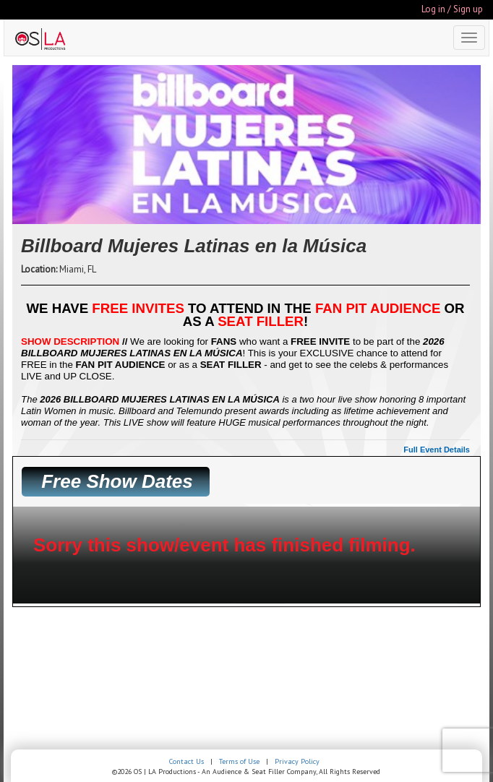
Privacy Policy (297, 761)
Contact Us (186, 761)
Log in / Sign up (452, 9)
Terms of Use (239, 761)
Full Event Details (436, 449)
